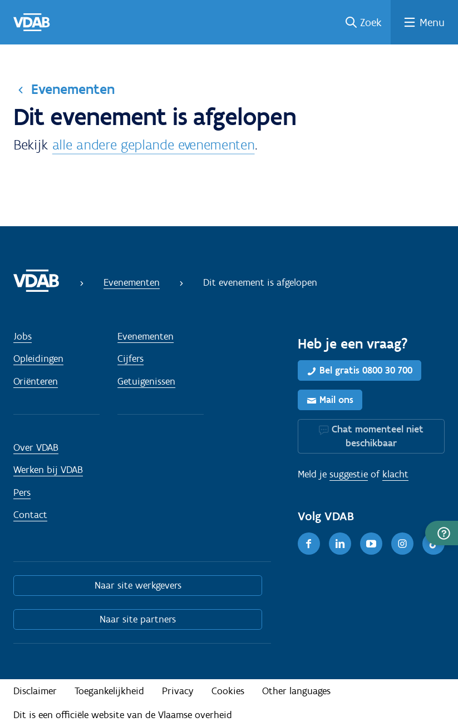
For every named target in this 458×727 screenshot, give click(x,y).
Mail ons (336, 400)
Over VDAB (35, 447)
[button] (441, 533)
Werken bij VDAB (48, 470)
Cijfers (130, 358)
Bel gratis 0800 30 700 (365, 370)
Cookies (227, 691)
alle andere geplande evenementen (153, 144)
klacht (395, 474)
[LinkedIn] (340, 543)
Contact (30, 515)
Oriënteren (35, 381)
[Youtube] (371, 543)
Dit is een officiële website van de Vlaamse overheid (122, 715)
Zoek (371, 22)
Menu (432, 22)
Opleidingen (38, 358)
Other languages (296, 691)
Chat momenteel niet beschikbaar (377, 436)
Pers (22, 492)
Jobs (22, 336)
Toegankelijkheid (109, 691)
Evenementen (73, 89)
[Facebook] (309, 543)
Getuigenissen (146, 381)
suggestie (348, 474)
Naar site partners (138, 619)
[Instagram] (402, 543)
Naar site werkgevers (138, 585)
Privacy (178, 691)
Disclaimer (35, 691)
